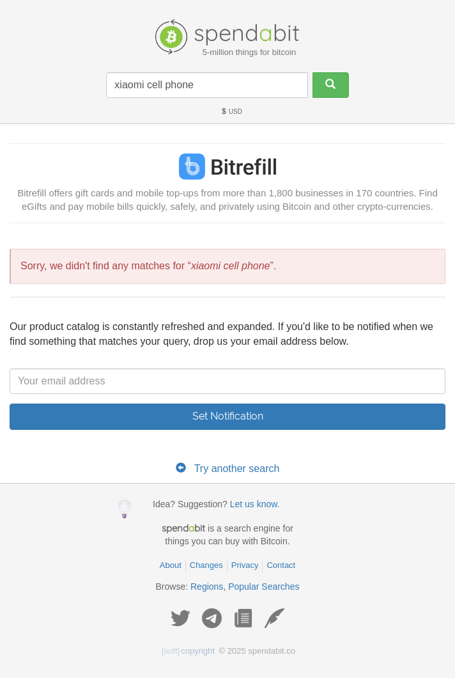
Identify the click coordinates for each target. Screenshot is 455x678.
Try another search (237, 468)
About (170, 565)
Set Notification (227, 416)
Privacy (245, 565)
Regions (206, 586)
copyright (188, 651)
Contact (280, 565)
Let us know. (255, 504)
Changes (206, 565)
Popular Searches (263, 586)
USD (231, 111)
